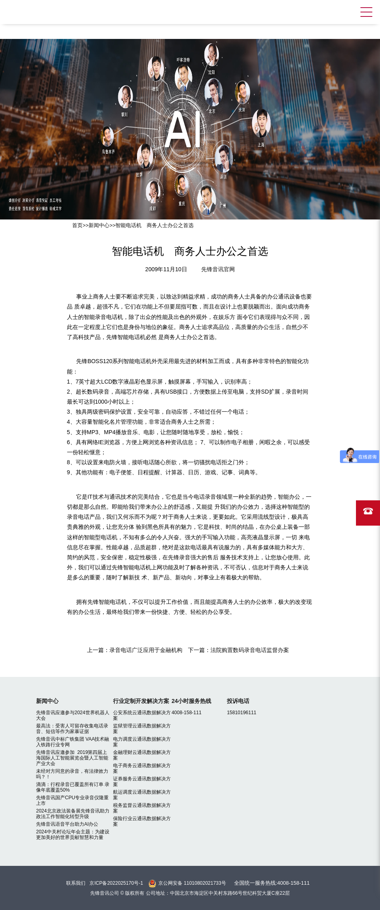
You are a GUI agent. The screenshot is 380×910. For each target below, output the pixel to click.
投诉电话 (238, 701)
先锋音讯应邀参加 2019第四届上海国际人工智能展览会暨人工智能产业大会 (72, 758)
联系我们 (75, 883)
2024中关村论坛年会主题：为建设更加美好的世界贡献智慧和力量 (72, 834)
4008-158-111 (187, 712)
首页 (77, 225)
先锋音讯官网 (218, 269)
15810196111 (241, 712)
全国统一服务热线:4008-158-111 (272, 883)
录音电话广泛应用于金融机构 (145, 650)
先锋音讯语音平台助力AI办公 (67, 824)
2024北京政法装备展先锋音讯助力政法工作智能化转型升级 (72, 813)
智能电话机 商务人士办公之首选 (154, 225)
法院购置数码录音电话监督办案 (249, 650)
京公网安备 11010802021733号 (192, 883)
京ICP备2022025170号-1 (116, 883)
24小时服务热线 (192, 701)
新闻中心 (99, 225)
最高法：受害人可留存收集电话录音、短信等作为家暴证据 (72, 728)
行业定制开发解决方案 (141, 701)
